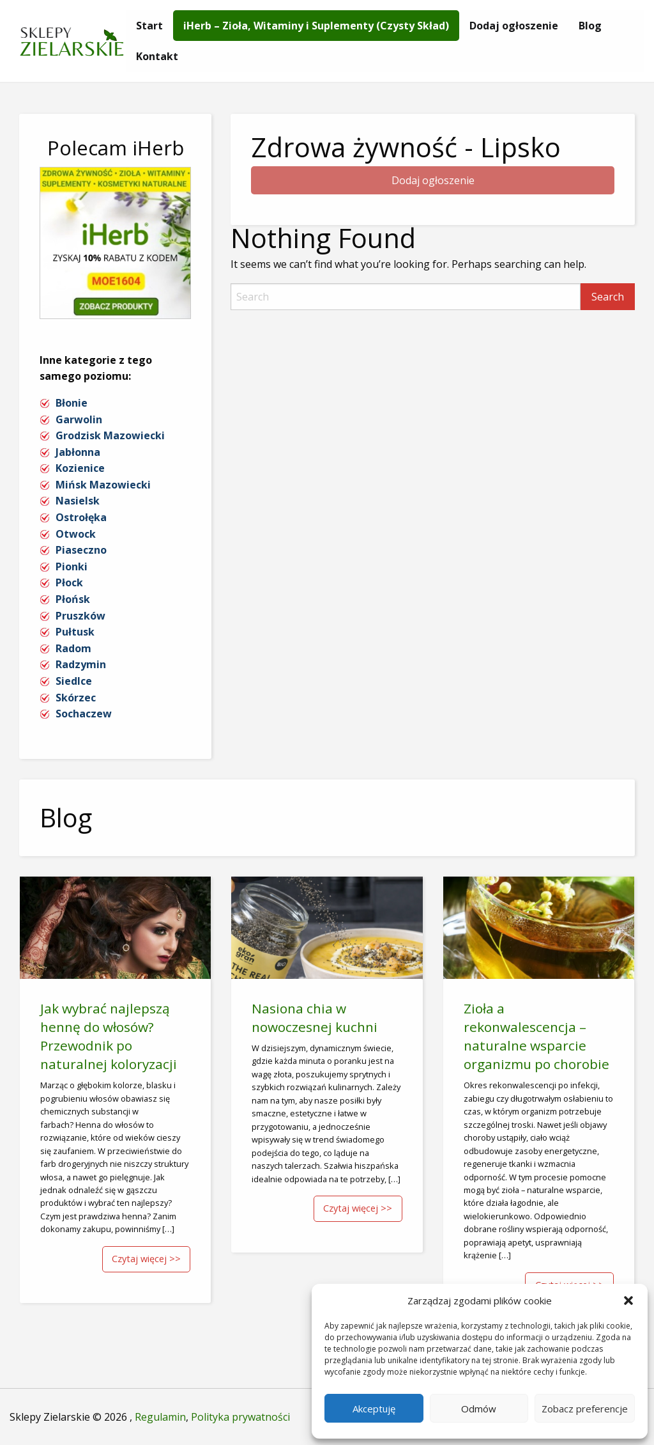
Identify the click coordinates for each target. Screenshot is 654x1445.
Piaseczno (81, 550)
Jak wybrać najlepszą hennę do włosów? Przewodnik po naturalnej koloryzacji (108, 1036)
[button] (628, 1300)
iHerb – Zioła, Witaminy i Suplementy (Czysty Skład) (316, 26)
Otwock (76, 534)
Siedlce (74, 681)
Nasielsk (78, 501)
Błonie (71, 403)
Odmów (478, 1408)
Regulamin (160, 1417)
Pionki (71, 566)
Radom (73, 648)
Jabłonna (78, 452)
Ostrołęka (81, 517)
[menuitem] (149, 25)
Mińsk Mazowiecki (103, 485)
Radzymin (81, 664)
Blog (590, 26)
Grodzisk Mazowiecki (110, 435)
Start (149, 26)
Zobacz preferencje (585, 1408)
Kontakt (157, 56)
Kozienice (80, 468)
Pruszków (80, 616)
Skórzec (76, 698)
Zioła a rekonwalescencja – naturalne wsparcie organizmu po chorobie (536, 1036)
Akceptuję (374, 1408)
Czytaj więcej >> (146, 1259)
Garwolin (79, 419)
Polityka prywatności (240, 1417)
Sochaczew (84, 714)
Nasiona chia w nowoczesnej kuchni (314, 1017)
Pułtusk (75, 632)
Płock (69, 582)
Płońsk (73, 599)
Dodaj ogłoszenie (513, 26)
